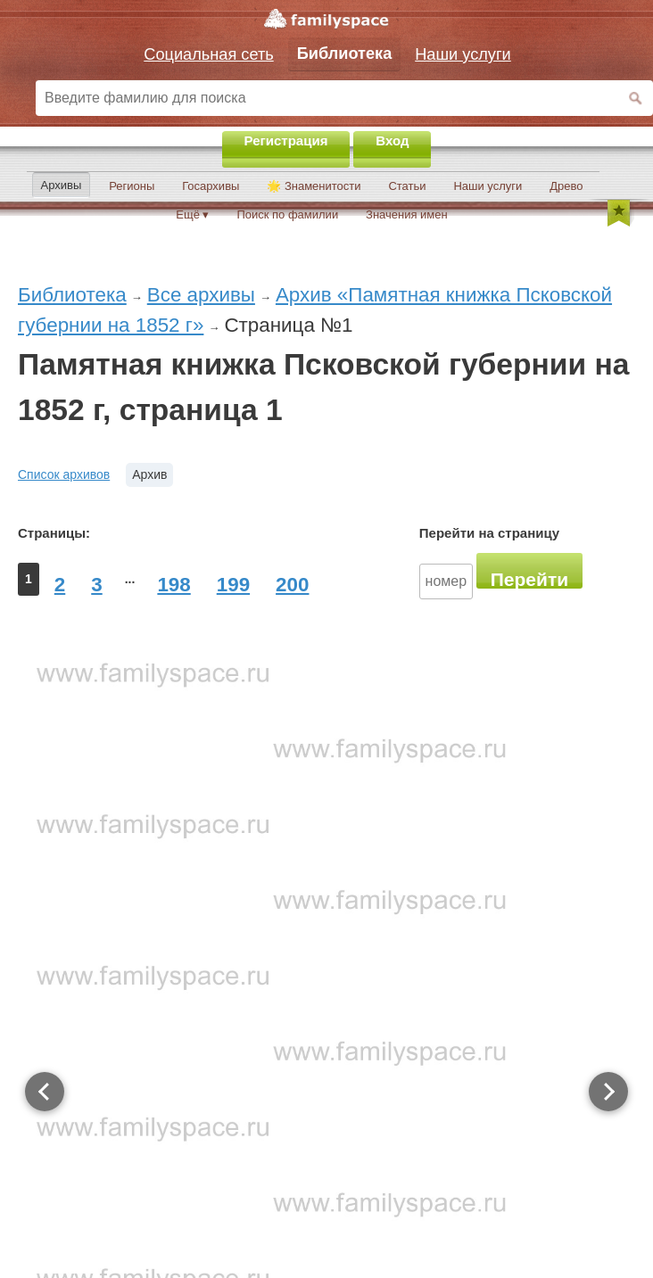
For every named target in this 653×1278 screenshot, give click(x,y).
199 (233, 584)
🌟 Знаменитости (313, 186)
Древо (566, 186)
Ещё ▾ (192, 214)
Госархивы (210, 186)
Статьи (407, 186)
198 (173, 584)
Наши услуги (487, 186)
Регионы (131, 186)
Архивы (61, 185)
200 (292, 584)
